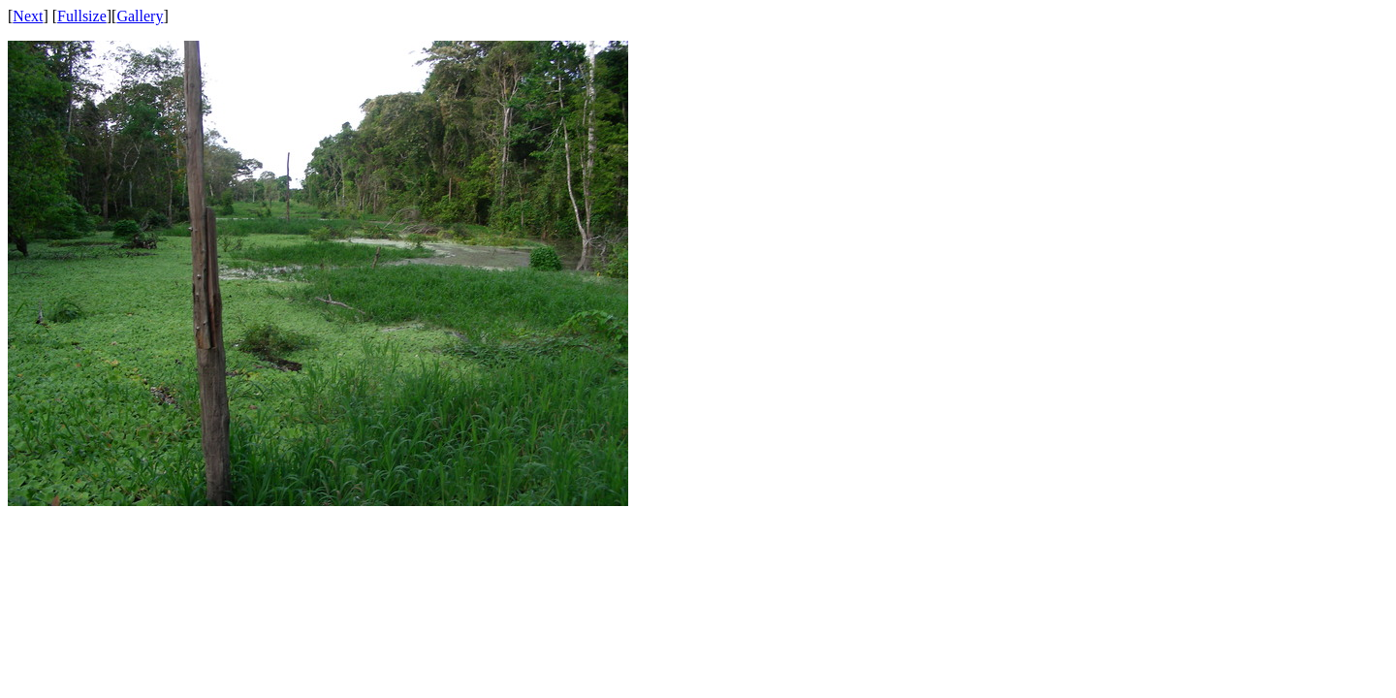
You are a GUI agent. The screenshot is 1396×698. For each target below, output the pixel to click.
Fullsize (82, 16)
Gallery (139, 16)
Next (28, 16)
